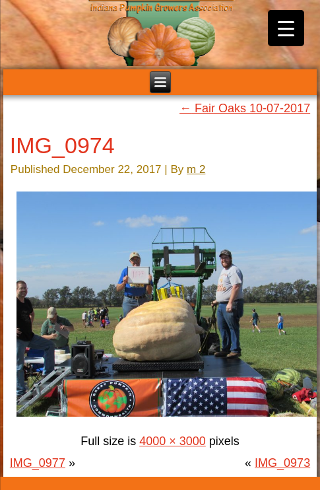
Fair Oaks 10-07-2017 (244, 108)
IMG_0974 (62, 145)
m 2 (196, 169)
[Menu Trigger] (286, 28)
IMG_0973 (282, 463)
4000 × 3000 (172, 441)
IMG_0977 (37, 463)
